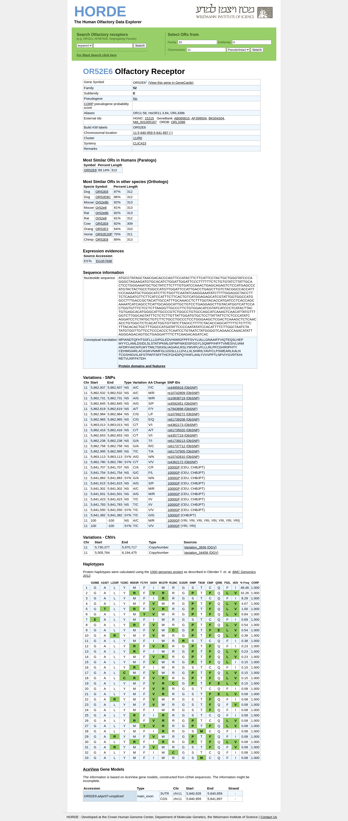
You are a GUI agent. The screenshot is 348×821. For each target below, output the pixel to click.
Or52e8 (101, 207)
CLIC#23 (139, 143)
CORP (88, 104)
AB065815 (182, 118)
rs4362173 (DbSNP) (183, 425)
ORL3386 (178, 122)
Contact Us (269, 817)
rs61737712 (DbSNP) (183, 446)
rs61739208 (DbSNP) (183, 419)
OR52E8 (90, 170)
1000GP (174, 467)
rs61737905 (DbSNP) (183, 451)
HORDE (100, 11)
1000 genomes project (166, 572)
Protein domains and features (142, 366)
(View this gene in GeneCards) (171, 82)
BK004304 (216, 118)
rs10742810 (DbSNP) (183, 456)
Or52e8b (101, 202)
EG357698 (104, 261)
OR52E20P (103, 234)
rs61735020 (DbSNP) (183, 430)
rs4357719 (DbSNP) (183, 435)
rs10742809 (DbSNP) (183, 393)
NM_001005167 (145, 122)
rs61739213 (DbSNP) (183, 441)
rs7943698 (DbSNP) (183, 409)
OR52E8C (103, 197)
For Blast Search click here (97, 55)
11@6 (137, 138)
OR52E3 (101, 229)
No (135, 98)
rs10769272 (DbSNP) (183, 414)
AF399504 (199, 118)
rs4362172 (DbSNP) (183, 462)
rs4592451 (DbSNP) (183, 403)
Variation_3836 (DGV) (200, 547)
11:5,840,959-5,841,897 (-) (152, 133)
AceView (91, 769)
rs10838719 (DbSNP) (183, 398)
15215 (149, 118)
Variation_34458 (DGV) (201, 552)
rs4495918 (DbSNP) (183, 387)
